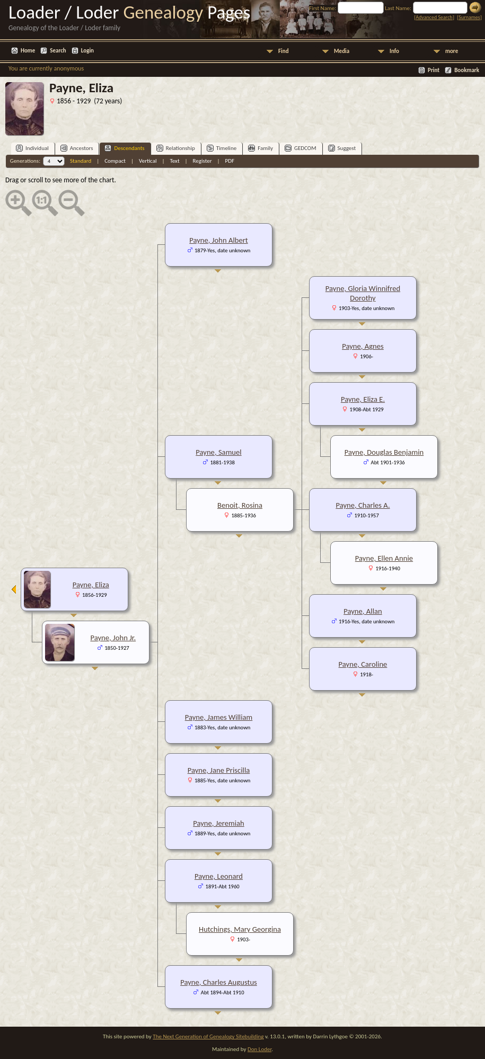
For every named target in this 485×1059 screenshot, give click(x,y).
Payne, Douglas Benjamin (384, 452)
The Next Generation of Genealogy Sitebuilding (208, 1036)
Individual (32, 148)
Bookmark (466, 70)
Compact (115, 160)
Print (433, 70)
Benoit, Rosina (239, 505)
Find (283, 51)
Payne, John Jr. (113, 637)
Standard (80, 160)
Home (28, 50)
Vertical (147, 160)
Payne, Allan (362, 611)
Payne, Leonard (219, 876)
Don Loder (259, 1049)
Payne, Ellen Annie (384, 558)
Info (394, 51)
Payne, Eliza (91, 584)
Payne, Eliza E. (363, 399)
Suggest (342, 148)
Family (260, 148)
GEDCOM (300, 148)
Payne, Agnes (363, 346)
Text (174, 160)
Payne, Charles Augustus (218, 982)
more (451, 51)
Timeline (221, 148)
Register (202, 160)
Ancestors (76, 148)
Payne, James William (219, 717)
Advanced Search (434, 17)
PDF (230, 160)
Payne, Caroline (363, 664)
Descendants (124, 148)
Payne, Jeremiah (218, 823)
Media (341, 51)
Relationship (175, 148)
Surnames (469, 17)
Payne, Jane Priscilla (219, 770)
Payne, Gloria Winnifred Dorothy (362, 293)
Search (58, 50)
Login (87, 50)
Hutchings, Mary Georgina (240, 929)
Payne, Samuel (218, 452)
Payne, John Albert (218, 240)
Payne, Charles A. (363, 505)
